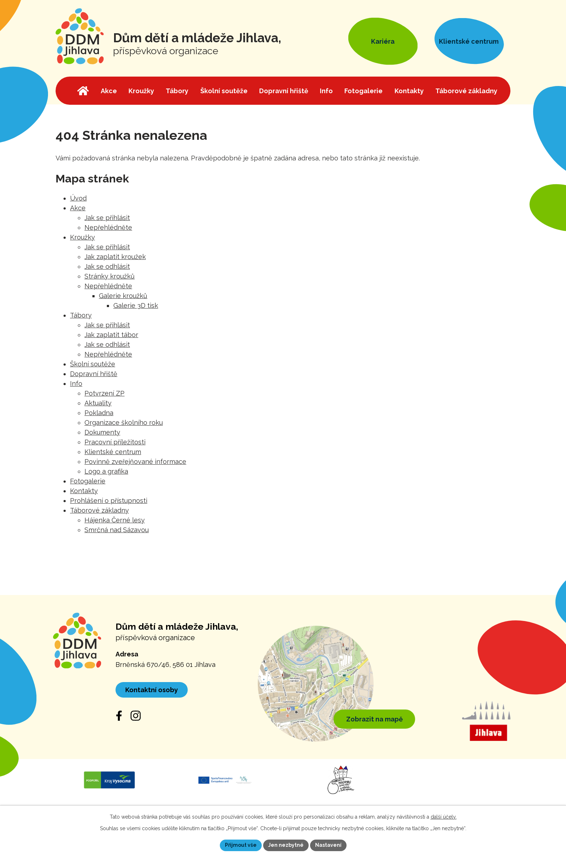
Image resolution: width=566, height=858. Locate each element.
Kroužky (82, 237)
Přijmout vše (241, 845)
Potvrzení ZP (104, 393)
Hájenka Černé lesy (114, 520)
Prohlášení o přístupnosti (108, 500)
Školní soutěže (92, 364)
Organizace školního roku (123, 422)
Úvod (78, 198)
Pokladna (98, 413)
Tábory (81, 315)
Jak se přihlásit (107, 217)
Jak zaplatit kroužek (115, 256)
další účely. (444, 817)
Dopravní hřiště (93, 374)
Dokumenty (102, 432)
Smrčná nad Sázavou (116, 530)
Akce (78, 208)
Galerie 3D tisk (135, 305)
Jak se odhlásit (107, 266)
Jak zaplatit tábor (111, 335)
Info (76, 383)
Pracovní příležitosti (114, 442)
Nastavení (328, 845)
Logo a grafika (106, 471)
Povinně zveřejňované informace (135, 461)
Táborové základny (99, 510)
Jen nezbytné (286, 845)
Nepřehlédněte (108, 227)
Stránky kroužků (109, 276)
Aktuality (98, 403)
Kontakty (84, 491)
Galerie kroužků (123, 295)
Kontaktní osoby (151, 690)
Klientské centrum (112, 452)
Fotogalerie (87, 481)
